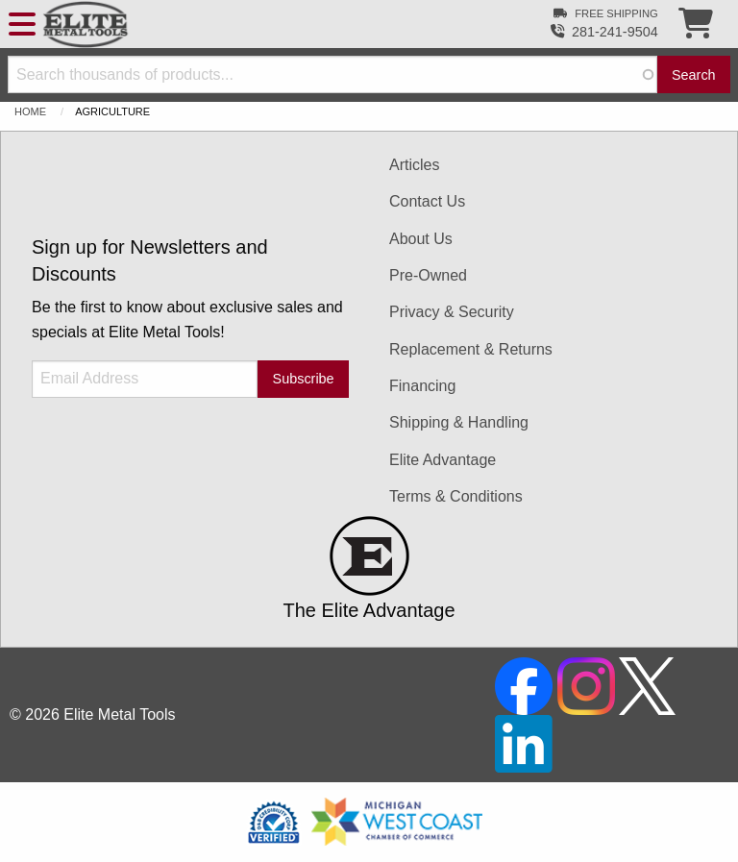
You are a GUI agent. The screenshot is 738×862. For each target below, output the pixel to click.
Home (30, 111)
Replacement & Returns (471, 349)
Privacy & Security (451, 312)
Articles (414, 165)
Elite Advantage (442, 460)
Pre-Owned (428, 275)
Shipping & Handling (459, 422)
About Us (421, 239)
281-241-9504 (615, 31)
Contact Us (427, 201)
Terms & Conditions (456, 496)
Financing (422, 386)
